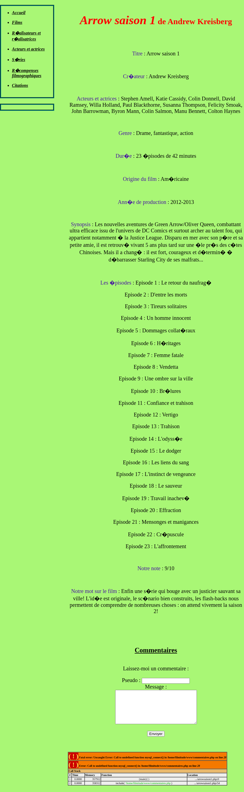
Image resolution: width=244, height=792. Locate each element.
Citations (20, 85)
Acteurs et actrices (28, 49)
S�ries (18, 59)
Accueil (18, 12)
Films (17, 22)
